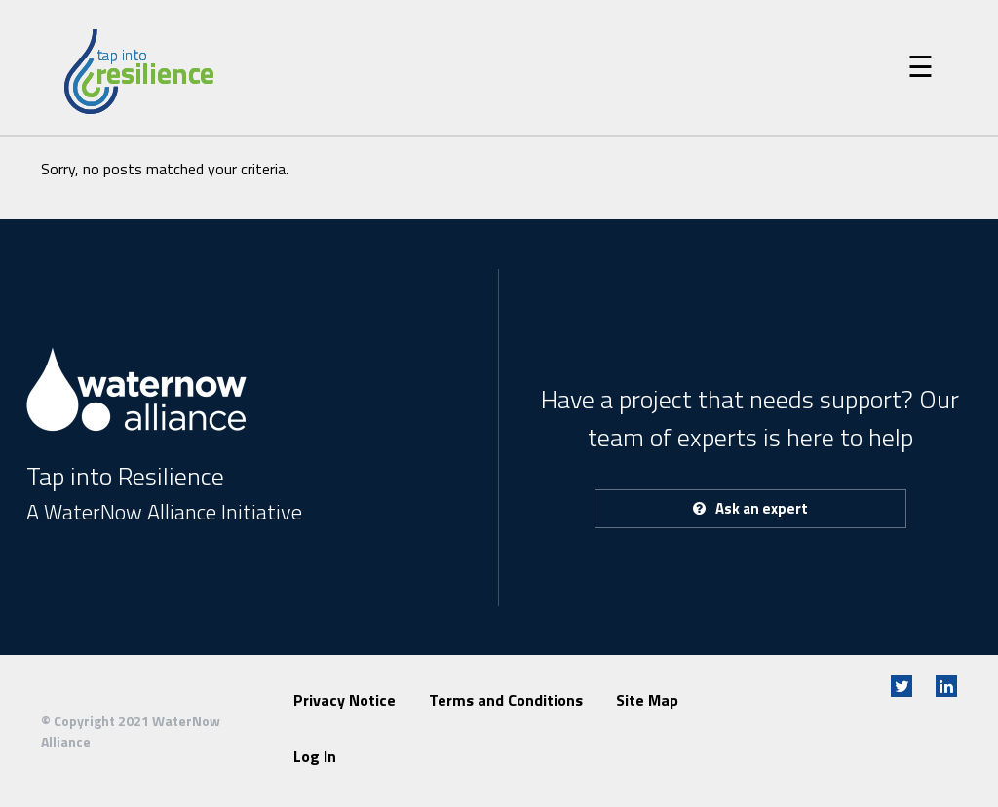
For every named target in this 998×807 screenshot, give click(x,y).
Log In (314, 756)
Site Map (647, 699)
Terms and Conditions (506, 699)
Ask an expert (750, 508)
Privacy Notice (344, 699)
